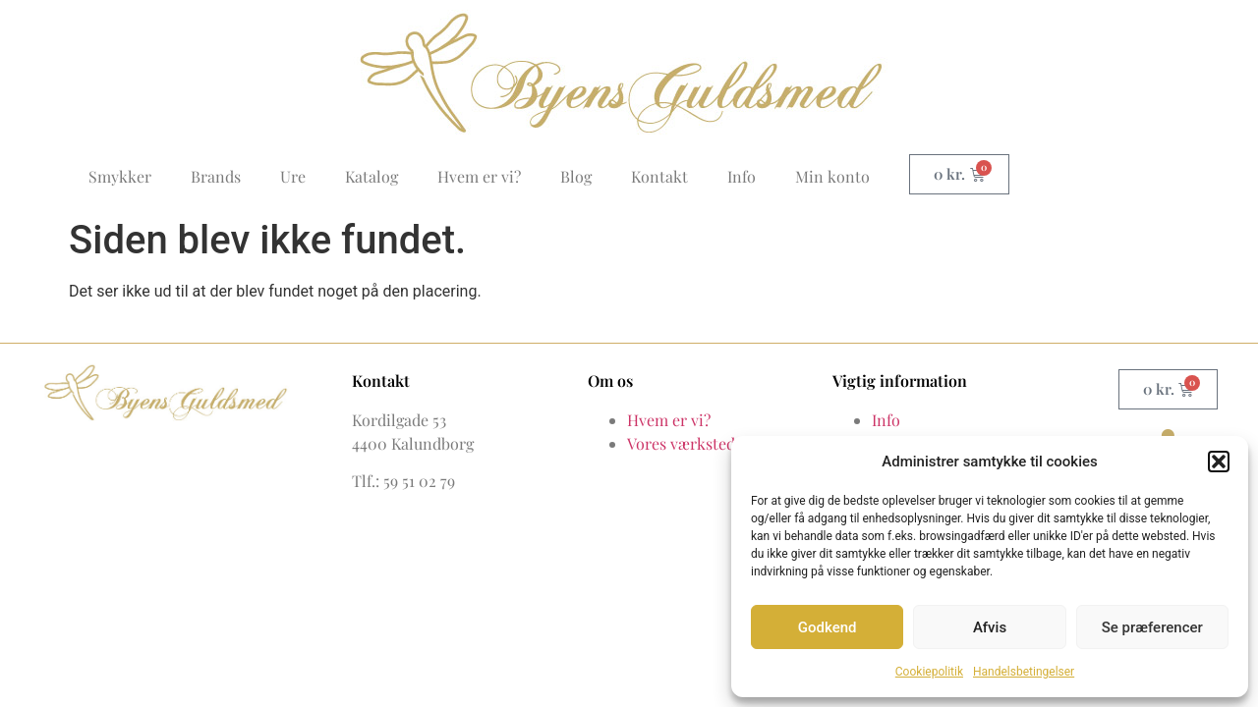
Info (741, 176)
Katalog (371, 176)
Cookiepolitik (929, 672)
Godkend (827, 627)
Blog (576, 176)
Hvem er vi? (479, 176)
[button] (1219, 461)
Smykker (119, 176)
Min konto (832, 176)
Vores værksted (681, 443)
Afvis (989, 627)
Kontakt (659, 176)
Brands (216, 176)
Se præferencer (1152, 627)
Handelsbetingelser (1023, 672)
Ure (293, 176)
